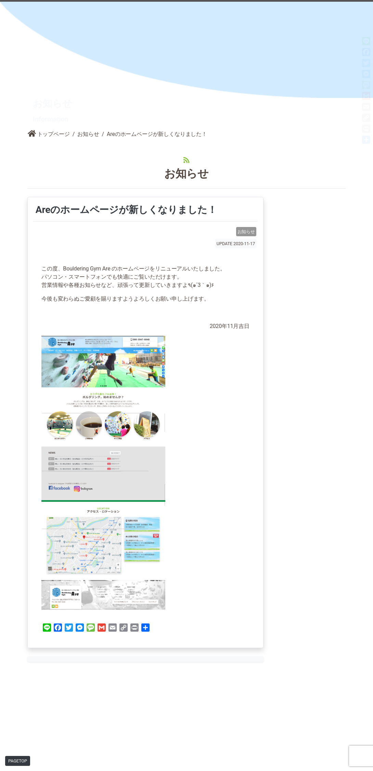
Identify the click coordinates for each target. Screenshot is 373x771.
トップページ (49, 99)
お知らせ (88, 99)
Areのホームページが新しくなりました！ (125, 175)
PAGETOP (17, 760)
